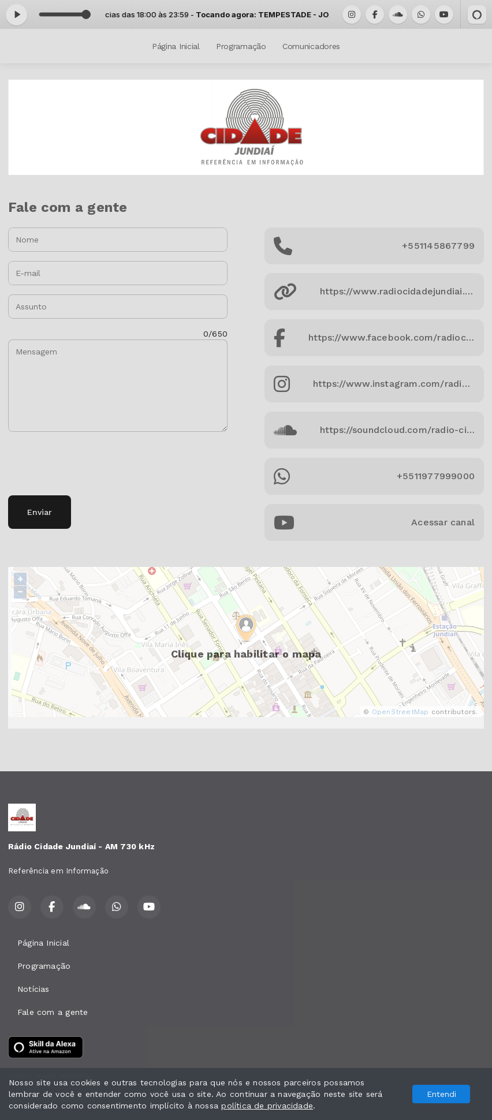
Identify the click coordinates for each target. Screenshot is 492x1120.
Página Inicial (176, 46)
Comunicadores (311, 46)
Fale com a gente (52, 1012)
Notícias (33, 989)
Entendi (441, 1094)
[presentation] (96, 463)
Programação (241, 46)
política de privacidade (267, 1105)
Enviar (39, 512)
